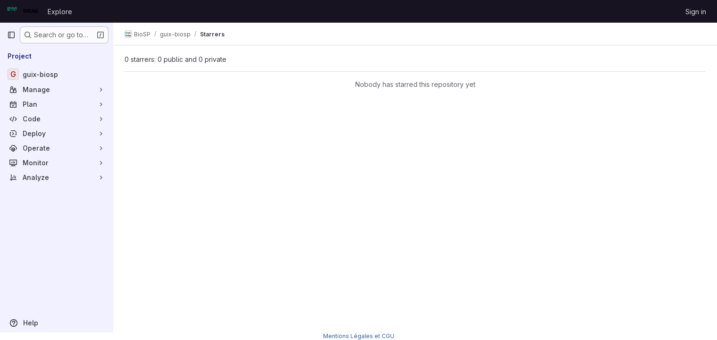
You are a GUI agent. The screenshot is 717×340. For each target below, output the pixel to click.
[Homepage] (22, 11)
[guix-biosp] (56, 74)
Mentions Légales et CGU (358, 336)
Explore (60, 12)
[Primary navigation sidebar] (11, 34)
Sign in (695, 12)
